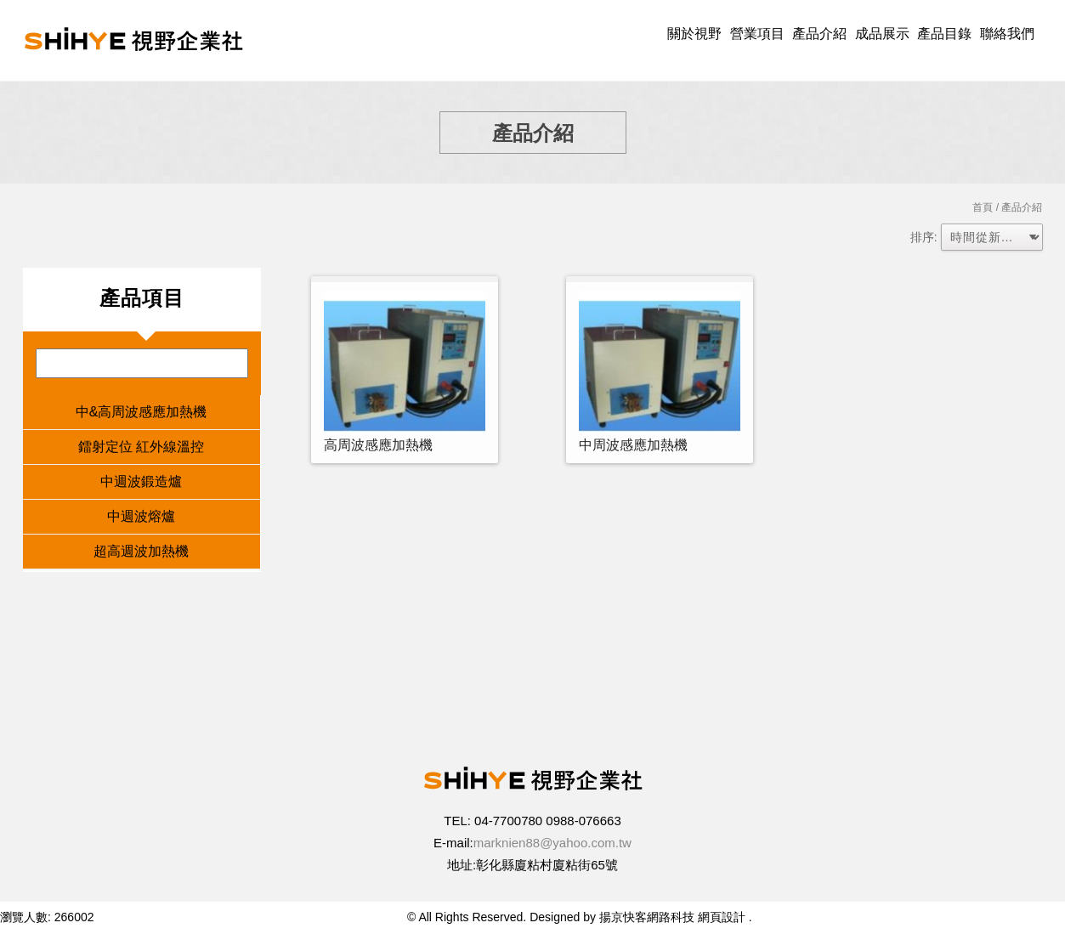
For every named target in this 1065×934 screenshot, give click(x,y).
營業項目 (757, 33)
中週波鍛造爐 (141, 481)
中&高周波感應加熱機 (141, 412)
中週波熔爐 (141, 516)
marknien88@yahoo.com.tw (552, 842)
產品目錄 (944, 33)
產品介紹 (819, 33)
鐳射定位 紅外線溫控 (141, 446)
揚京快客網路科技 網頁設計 (672, 917)
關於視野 (694, 33)
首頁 (982, 207)
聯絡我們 (1007, 33)
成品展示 (882, 33)
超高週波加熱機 (141, 551)
